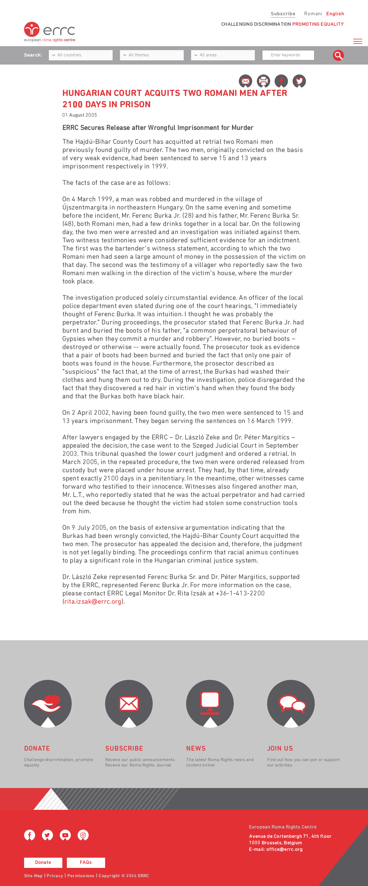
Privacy (55, 876)
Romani (313, 14)
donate (37, 749)
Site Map (33, 876)
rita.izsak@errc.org (93, 602)
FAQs (86, 862)
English (335, 14)
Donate (43, 862)
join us (280, 749)
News (196, 749)
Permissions (81, 876)
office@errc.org (284, 849)
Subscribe (283, 14)
